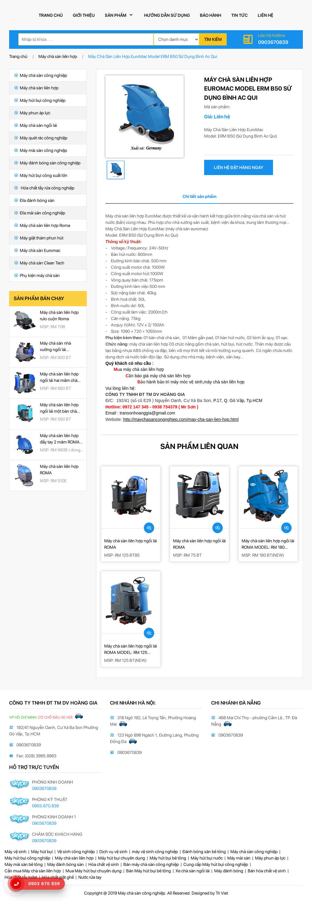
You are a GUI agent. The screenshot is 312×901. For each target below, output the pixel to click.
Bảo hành (210, 15)
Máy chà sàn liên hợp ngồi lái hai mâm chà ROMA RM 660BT (59, 378)
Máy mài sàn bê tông (24, 864)
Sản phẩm (119, 15)
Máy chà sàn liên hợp (57, 56)
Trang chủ (51, 15)
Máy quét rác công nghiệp (40, 137)
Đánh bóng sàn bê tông (204, 851)
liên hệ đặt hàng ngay (238, 167)
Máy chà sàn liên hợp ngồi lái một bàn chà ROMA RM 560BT (59, 408)
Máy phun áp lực (32, 112)
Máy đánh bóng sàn (65, 864)
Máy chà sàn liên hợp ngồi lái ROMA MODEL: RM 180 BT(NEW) (268, 544)
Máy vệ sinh (16, 851)
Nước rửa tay (89, 877)
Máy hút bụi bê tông (168, 858)
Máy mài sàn (238, 858)
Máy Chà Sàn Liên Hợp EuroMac (135, 228)
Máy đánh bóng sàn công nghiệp (47, 162)
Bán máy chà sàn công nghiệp (151, 864)
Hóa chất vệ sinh (103, 864)
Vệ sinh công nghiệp (76, 851)
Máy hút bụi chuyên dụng (121, 858)
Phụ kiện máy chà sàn (37, 275)
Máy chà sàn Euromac (37, 250)
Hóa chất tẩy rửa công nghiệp (44, 187)
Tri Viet (222, 893)
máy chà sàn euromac (187, 228)
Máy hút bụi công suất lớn (40, 175)
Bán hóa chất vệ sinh (267, 870)
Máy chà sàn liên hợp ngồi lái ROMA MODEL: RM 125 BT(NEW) (130, 650)
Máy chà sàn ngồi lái (35, 125)
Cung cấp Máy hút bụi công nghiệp (215, 864)
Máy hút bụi (42, 851)
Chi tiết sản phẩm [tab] (199, 196)
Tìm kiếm (213, 39)
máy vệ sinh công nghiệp (155, 851)
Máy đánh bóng (228, 870)
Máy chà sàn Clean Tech (39, 262)
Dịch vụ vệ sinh (113, 851)
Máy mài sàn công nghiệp (40, 150)
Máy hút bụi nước (207, 858)
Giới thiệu (84, 15)
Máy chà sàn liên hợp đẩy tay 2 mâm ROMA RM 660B (60, 439)
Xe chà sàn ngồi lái (193, 870)
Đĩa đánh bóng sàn (34, 200)
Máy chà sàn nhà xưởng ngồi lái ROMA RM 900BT (56, 347)
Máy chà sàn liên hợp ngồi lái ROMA (130, 544)
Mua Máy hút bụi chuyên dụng (94, 870)
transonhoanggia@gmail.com (147, 413)
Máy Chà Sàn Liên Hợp (225, 129)
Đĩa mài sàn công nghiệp (39, 212)
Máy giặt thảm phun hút (38, 237)
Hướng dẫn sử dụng (167, 15)
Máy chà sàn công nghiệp (40, 75)
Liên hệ (265, 15)
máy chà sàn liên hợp (148, 344)
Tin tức (239, 15)
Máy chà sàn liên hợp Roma (42, 225)
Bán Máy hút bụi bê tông (148, 870)
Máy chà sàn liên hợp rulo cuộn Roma (59, 315)
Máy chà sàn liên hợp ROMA (59, 469)
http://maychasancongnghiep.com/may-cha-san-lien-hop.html (181, 419)
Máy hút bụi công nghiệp (40, 100)
